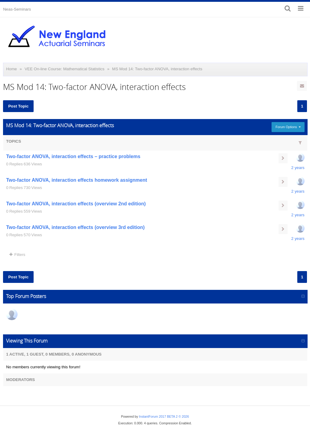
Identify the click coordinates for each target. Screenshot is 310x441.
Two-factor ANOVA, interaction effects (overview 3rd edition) (75, 227)
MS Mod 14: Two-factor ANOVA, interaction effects (157, 69)
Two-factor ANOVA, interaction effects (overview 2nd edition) (76, 203)
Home (11, 69)
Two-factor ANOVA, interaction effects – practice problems (73, 156)
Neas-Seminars (17, 9)
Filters (17, 254)
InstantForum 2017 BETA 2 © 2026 (164, 416)
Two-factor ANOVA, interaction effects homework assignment (76, 180)
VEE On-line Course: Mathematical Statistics (64, 69)
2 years (298, 167)
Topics (13, 141)
